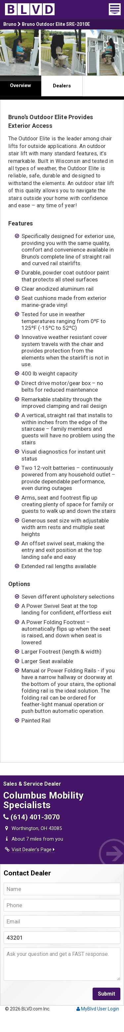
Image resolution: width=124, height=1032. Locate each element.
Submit (106, 994)
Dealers (62, 86)
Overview (20, 85)
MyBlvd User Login (97, 1008)
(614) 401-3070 (31, 817)
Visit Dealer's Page (33, 850)
